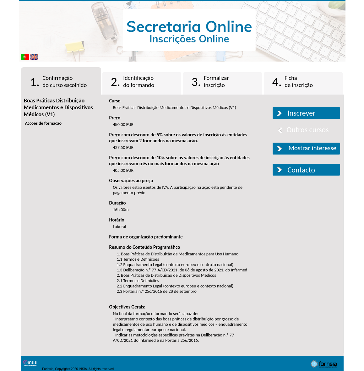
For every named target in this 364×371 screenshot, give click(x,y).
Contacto (301, 169)
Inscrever (302, 112)
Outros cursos (308, 129)
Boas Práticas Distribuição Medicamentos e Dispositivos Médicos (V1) (58, 107)
